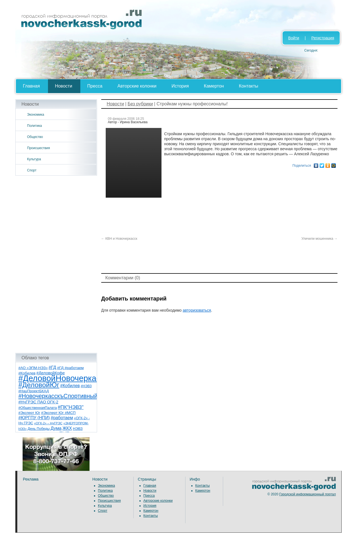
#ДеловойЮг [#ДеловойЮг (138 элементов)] (38, 385)
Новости (63, 86)
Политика (34, 126)
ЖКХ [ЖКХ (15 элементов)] (67, 428)
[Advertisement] (56, 264)
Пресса (94, 86)
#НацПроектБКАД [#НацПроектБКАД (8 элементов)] (33, 391)
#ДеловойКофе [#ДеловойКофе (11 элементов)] (51, 373)
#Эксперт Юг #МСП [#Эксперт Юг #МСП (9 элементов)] (58, 413)
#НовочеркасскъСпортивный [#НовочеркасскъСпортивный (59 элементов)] (58, 396)
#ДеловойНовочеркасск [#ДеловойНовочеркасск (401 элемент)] (63, 378)
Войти (293, 38)
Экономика (35, 115)
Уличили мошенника (319, 239)
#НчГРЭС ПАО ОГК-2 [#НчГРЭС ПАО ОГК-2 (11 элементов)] (38, 402)
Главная (31, 86)
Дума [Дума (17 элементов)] (55, 428)
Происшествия (38, 148)
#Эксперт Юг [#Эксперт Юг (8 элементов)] (29, 413)
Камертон (214, 86)
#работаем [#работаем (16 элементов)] (62, 417)
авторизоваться (197, 310)
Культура (34, 159)
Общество (35, 137)
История (180, 86)
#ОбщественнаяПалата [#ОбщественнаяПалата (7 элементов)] (37, 408)
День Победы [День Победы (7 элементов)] (39, 429)
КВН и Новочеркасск (119, 239)
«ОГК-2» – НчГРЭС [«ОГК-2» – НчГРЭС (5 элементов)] (48, 423)
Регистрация (322, 38)
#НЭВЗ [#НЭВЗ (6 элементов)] (86, 386)
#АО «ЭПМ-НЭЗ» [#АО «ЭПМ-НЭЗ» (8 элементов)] (33, 368)
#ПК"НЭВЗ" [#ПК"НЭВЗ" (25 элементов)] (70, 407)
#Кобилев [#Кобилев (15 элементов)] (70, 385)
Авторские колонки (136, 86)
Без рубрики (140, 103)
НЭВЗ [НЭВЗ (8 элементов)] (78, 428)
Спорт (32, 170)
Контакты (248, 86)
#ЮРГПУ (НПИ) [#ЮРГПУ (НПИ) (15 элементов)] (34, 417)
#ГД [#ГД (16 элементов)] (52, 367)
